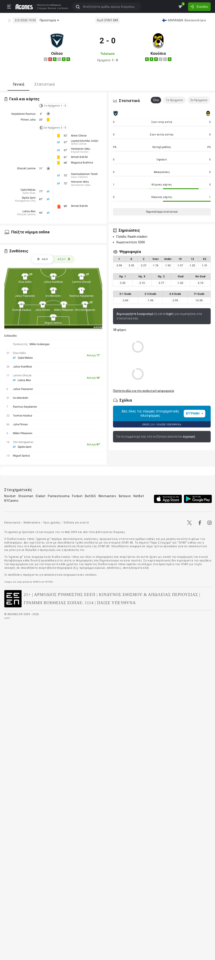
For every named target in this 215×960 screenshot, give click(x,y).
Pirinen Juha (28, 119)
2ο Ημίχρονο (198, 100)
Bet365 (90, 496)
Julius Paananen (25, 295)
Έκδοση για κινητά (76, 522)
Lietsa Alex (29, 211)
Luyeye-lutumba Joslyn (84, 140)
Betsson (125, 496)
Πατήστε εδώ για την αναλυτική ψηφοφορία (143, 391)
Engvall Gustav (80, 151)
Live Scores (61, 8)
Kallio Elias (29, 193)
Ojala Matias (28, 189)
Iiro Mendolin (53, 295)
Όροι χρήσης (52, 522)
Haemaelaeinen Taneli (84, 174)
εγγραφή (189, 436)
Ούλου (57, 53)
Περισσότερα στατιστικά (161, 211)
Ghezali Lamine (26, 168)
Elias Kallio (25, 281)
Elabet (40, 496)
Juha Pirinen (42, 309)
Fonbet (77, 496)
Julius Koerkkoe (53, 281)
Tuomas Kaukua (21, 309)
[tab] (64, 259)
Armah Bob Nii (79, 157)
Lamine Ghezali (81, 281)
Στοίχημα (41, 8)
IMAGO (36, 582)
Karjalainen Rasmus (23, 113)
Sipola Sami (29, 197)
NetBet (138, 496)
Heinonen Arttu (80, 181)
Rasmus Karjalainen (81, 295)
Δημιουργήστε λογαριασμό (135, 314)
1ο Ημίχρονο (174, 100)
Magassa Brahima (82, 162)
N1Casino (11, 500)
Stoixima (40, 5)
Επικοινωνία (12, 522)
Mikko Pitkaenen (64, 309)
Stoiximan (25, 496)
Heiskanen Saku (80, 148)
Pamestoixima (58, 496)
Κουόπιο (158, 53)
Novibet (10, 496)
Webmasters (32, 522)
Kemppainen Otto (25, 200)
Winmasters (107, 496)
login (169, 314)
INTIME (49, 582)
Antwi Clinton (79, 135)
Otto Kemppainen (85, 309)
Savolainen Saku (81, 185)
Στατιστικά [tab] (45, 84)
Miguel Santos (53, 322)
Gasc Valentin (79, 177)
